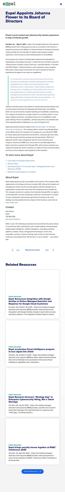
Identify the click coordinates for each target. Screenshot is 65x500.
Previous (14, 248)
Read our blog (13, 163)
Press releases (15, 297)
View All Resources (31, 471)
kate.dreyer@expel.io (13, 219)
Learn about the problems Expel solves (21, 161)
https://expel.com (12, 202)
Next (53, 248)
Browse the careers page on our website (22, 172)
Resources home (32, 249)
